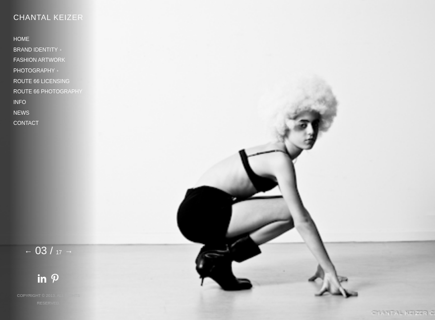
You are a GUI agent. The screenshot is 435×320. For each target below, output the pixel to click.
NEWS (21, 113)
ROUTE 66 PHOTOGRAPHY (47, 91)
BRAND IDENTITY (35, 50)
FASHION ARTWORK (39, 60)
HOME (21, 39)
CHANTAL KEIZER (48, 17)
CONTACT (26, 123)
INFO (19, 102)
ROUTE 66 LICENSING (41, 81)
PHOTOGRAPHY (34, 71)
